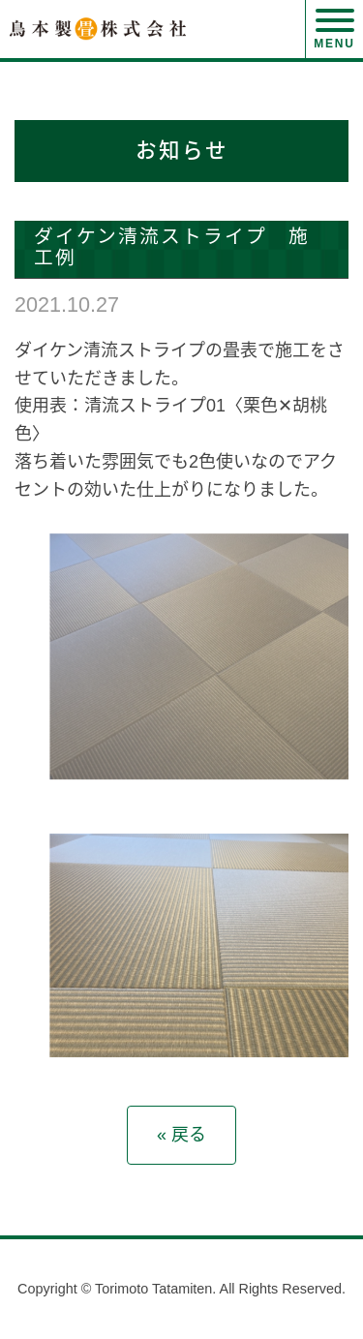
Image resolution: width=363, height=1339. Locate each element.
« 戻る (181, 1134)
